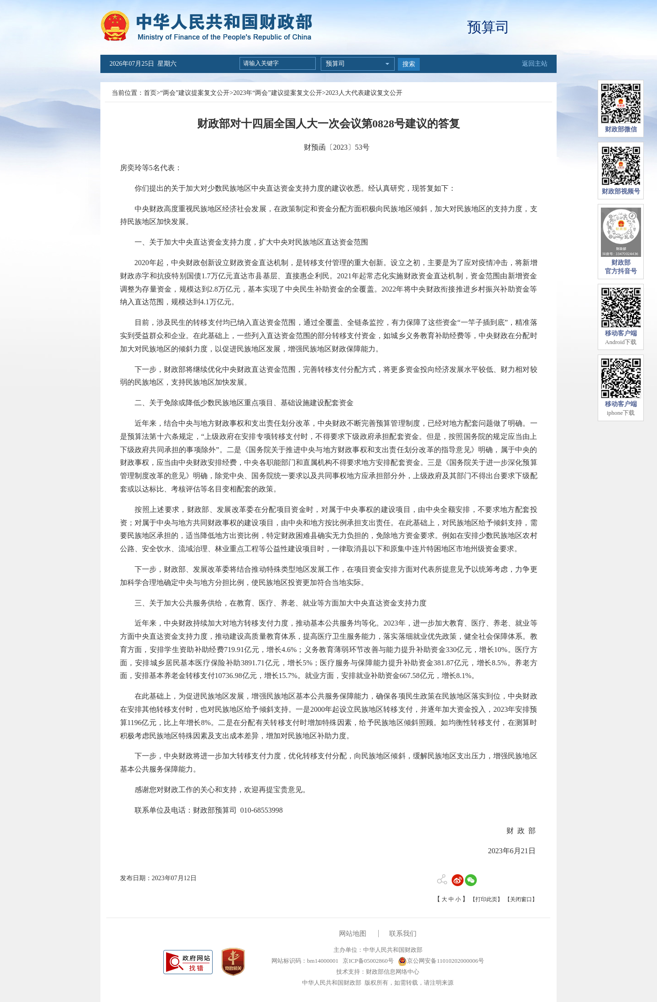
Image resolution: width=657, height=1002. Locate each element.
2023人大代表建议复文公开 (364, 92)
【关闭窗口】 (521, 899)
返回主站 (535, 63)
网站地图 (352, 933)
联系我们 (403, 933)
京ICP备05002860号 (367, 960)
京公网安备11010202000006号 (441, 960)
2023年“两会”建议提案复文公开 (277, 92)
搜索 (408, 64)
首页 (150, 92)
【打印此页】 (486, 899)
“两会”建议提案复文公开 (194, 92)
